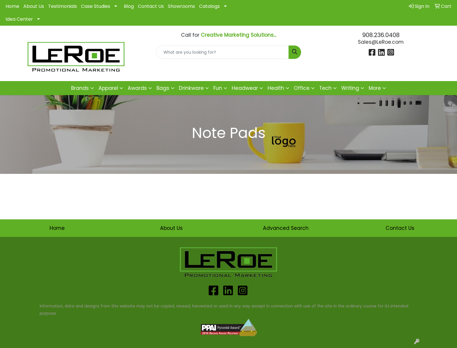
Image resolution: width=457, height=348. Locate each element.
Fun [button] (217, 88)
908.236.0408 (381, 35)
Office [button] (302, 88)
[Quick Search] (222, 52)
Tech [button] (325, 88)
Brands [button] (80, 88)
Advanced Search (286, 228)
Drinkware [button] (191, 88)
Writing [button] (350, 88)
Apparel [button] (108, 88)
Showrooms (181, 6)
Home (12, 6)
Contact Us (151, 6)
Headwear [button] (245, 88)
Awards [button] (137, 88)
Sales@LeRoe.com (381, 42)
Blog (129, 6)
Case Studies (95, 6)
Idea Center (19, 19)
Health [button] (276, 88)
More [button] (375, 88)
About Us (33, 6)
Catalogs (209, 6)
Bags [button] (163, 88)
